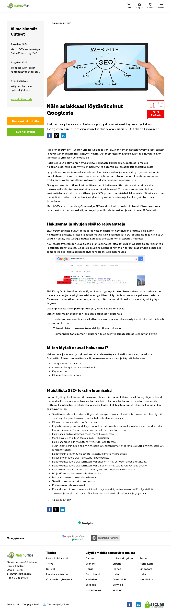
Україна (117, 590)
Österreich (119, 579)
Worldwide (146, 579)
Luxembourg (93, 590)
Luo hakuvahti (25, 131)
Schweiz (118, 584)
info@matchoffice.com (19, 574)
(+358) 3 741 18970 (17, 578)
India (143, 574)
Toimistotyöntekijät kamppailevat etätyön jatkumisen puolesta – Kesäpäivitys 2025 (24, 70)
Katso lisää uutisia (21, 99)
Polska (144, 558)
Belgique (91, 584)
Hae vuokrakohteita (25, 121)
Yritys (49, 563)
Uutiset (50, 569)
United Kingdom (123, 558)
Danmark (91, 558)
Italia (116, 574)
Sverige (90, 563)
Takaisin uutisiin (61, 23)
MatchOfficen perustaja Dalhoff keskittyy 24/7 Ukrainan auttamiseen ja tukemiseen (25, 51)
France (117, 569)
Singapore (146, 569)
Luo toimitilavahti (57, 558)
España (117, 563)
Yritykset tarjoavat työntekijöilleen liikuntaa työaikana (22, 88)
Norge (89, 569)
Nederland (92, 579)
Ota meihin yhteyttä (59, 579)
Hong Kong (147, 563)
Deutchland (93, 574)
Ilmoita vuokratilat (57, 574)
